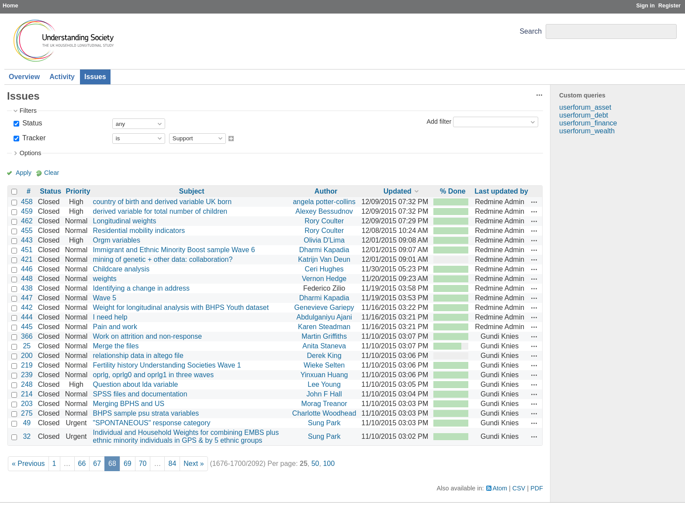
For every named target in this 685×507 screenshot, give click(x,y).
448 (27, 278)
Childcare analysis (121, 269)
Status (31, 123)
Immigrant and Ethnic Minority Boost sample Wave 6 (174, 250)
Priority (78, 191)
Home (10, 5)
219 (27, 365)
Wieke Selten (324, 365)
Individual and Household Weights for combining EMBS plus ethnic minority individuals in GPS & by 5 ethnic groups (186, 436)
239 (27, 375)
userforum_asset (585, 107)
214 (27, 394)
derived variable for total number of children (160, 211)
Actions (534, 201)
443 (27, 240)
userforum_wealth (587, 131)
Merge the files (116, 346)
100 (329, 463)
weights (105, 278)
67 (97, 463)
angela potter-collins (324, 201)
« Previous (28, 463)
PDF (536, 488)
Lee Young (324, 384)
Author (326, 191)
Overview (24, 76)
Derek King (324, 355)
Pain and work (115, 326)
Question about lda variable (135, 384)
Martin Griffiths (324, 336)
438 (27, 288)
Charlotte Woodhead (324, 413)
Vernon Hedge (324, 278)
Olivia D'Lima (324, 240)
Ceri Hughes (324, 269)
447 (27, 298)
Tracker (33, 138)
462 (27, 221)
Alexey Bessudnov (324, 211)
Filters (28, 110)
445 (27, 326)
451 (27, 250)
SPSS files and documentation (140, 394)
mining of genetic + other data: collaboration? (163, 259)
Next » (193, 463)
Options (31, 152)
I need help (110, 317)
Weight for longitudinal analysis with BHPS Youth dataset (181, 307)
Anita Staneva (324, 346)
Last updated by (501, 191)
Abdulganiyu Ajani (324, 317)
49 (27, 423)
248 (27, 384)
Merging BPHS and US (129, 403)
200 (27, 355)
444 (27, 317)
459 (27, 211)
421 (27, 259)
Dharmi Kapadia (324, 250)
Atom (500, 488)
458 (27, 201)
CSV (519, 488)
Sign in (645, 5)
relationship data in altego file (138, 355)
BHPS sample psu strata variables (146, 413)
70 (143, 463)
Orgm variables (116, 240)
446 (27, 269)
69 (127, 463)
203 (27, 403)
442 (27, 307)
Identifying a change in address (141, 288)
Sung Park (324, 423)
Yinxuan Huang (324, 375)
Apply (23, 172)
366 (27, 336)
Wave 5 (105, 298)
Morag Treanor (324, 403)
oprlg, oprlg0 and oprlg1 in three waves (153, 375)
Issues (95, 76)
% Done (453, 191)
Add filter (438, 121)
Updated (398, 191)
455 (27, 230)
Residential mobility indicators (139, 230)
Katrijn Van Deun (324, 259)
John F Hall (324, 394)
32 (27, 436)
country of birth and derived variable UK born (162, 201)
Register (669, 5)
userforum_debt (583, 115)
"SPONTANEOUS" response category (152, 423)
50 (315, 463)
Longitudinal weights (124, 221)
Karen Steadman (324, 326)
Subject (191, 191)
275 (27, 413)
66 (82, 463)
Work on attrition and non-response (147, 336)
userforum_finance (588, 123)
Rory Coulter (324, 221)
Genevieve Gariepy (324, 307)
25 (27, 346)
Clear (51, 172)
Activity (62, 76)
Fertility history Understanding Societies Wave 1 (167, 365)
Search (530, 31)
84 (172, 463)
